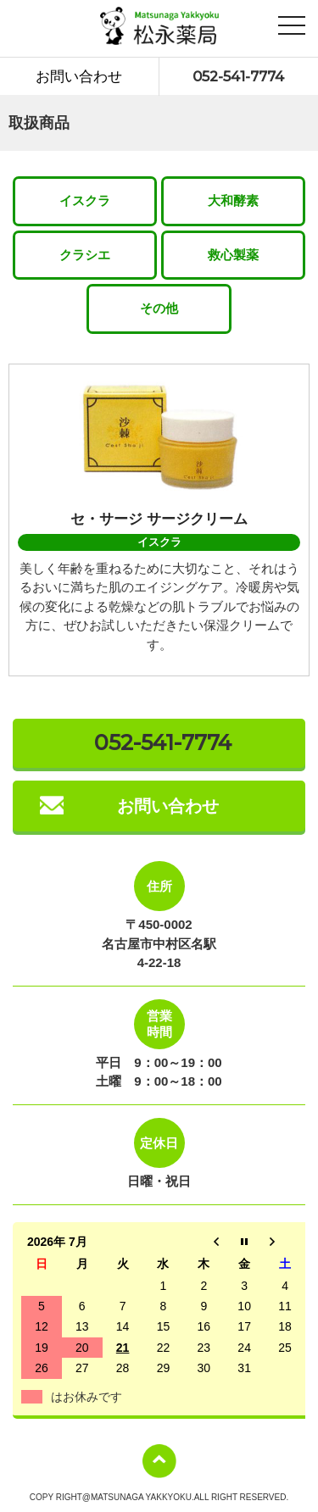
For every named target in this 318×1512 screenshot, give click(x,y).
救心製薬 (233, 254)
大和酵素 (233, 200)
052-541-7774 (238, 76)
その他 (159, 308)
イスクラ (84, 200)
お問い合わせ (79, 76)
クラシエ (84, 254)
